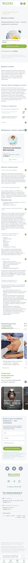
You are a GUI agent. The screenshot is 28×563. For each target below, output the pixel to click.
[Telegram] (14, 481)
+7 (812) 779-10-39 (14, 487)
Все (25, 130)
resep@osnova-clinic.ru (14, 559)
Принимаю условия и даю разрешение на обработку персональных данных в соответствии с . (14, 455)
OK (23, 556)
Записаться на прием (12, 46)
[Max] (19, 481)
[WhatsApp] (8, 481)
